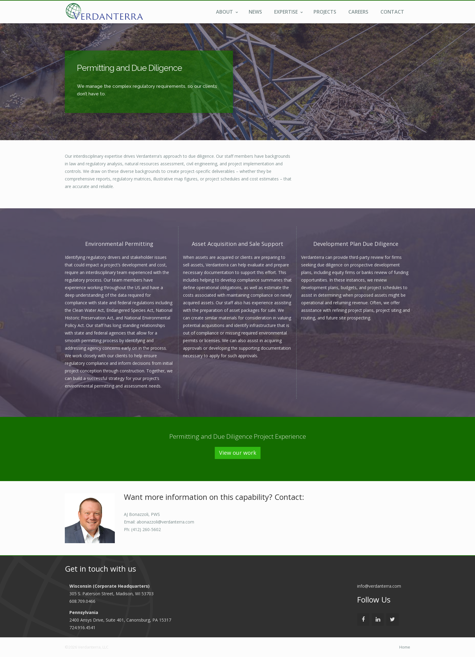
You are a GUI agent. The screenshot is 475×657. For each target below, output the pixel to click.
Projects (325, 11)
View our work (237, 452)
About (227, 11)
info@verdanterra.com (379, 586)
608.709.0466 (82, 601)
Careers (358, 11)
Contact (392, 11)
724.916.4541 (82, 627)
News (255, 11)
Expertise (288, 11)
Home (404, 647)
